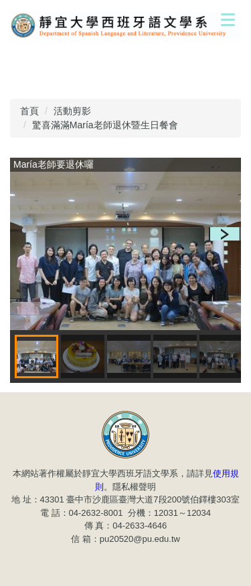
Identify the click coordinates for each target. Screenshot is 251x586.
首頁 (29, 111)
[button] (225, 234)
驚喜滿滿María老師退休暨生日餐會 (105, 125)
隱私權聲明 (134, 487)
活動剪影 (72, 111)
